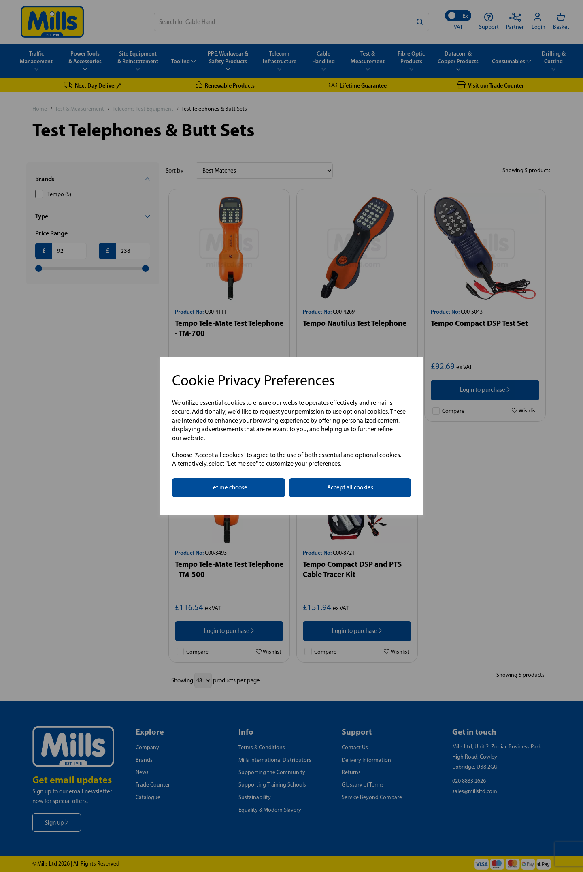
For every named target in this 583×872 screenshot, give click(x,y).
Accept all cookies (350, 487)
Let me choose (228, 487)
